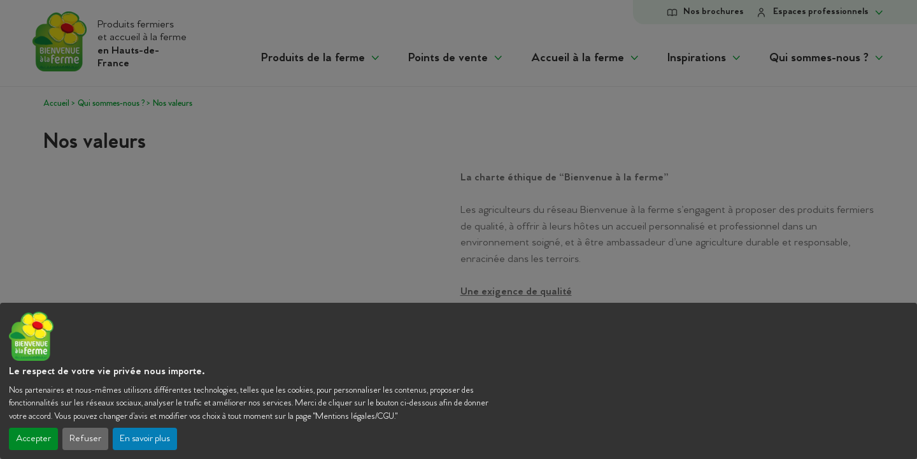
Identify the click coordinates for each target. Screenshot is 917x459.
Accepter (33, 438)
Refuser (85, 438)
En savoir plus (145, 438)
